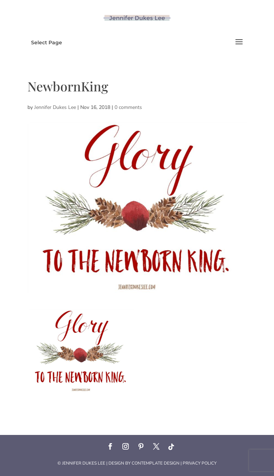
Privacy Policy (200, 463)
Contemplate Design (155, 463)
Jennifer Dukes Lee (55, 107)
